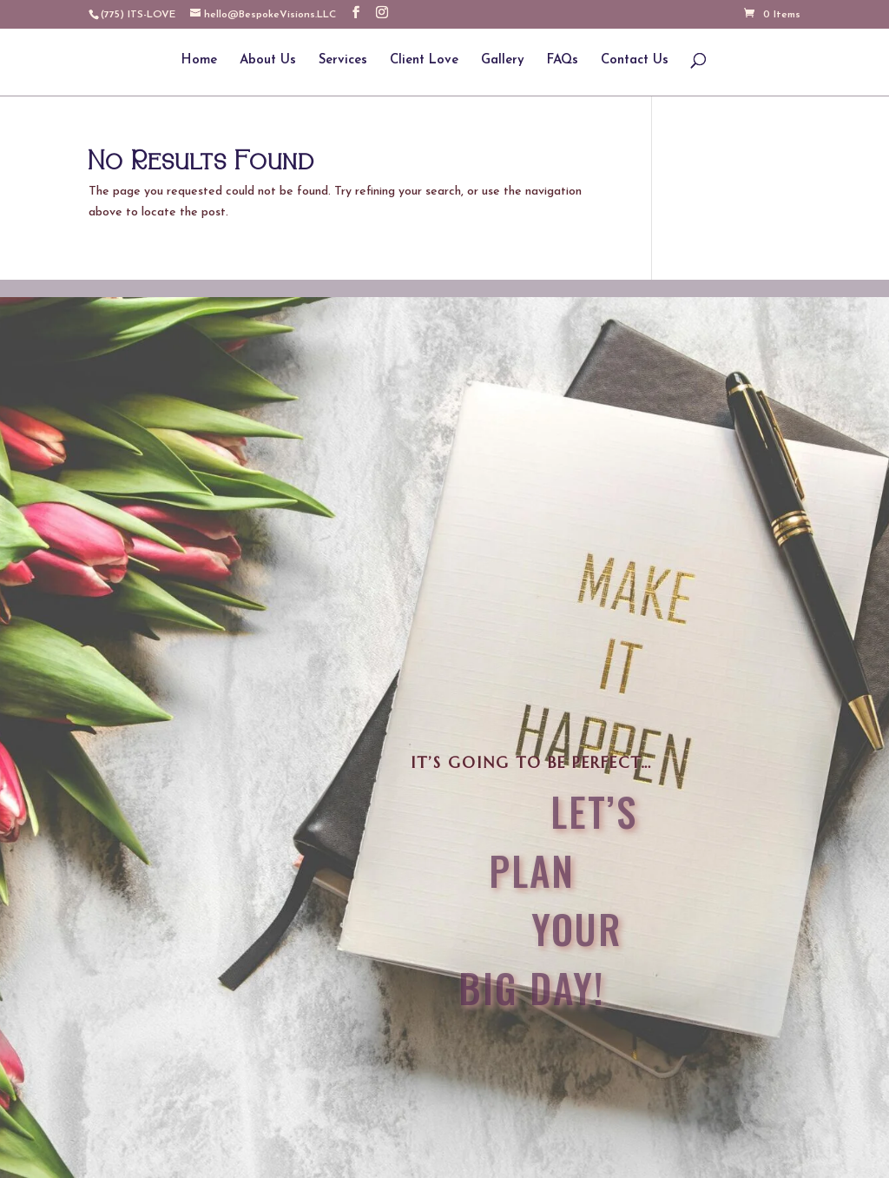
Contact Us (634, 61)
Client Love (424, 61)
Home (199, 61)
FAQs (562, 61)
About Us (268, 61)
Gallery (502, 61)
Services (343, 61)
